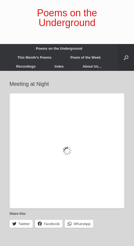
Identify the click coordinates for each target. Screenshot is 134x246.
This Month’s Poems (34, 57)
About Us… (92, 66)
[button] (126, 57)
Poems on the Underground (59, 48)
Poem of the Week (85, 57)
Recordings (26, 66)
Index (59, 66)
